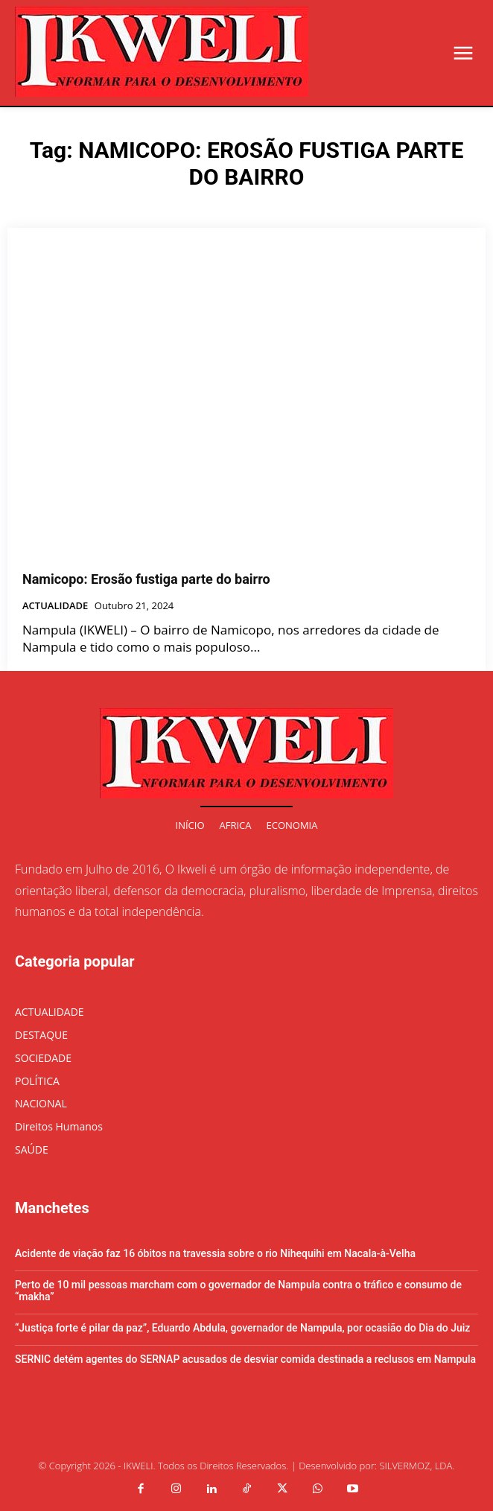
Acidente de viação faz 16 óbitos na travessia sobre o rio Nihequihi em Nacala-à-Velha (215, 1253)
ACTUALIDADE (55, 606)
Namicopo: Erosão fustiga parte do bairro (146, 579)
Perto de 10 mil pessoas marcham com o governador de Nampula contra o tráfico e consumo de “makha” (238, 1291)
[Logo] (161, 52)
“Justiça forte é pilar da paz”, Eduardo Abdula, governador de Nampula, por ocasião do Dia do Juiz (242, 1328)
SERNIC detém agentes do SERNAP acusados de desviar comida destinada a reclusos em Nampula (245, 1359)
